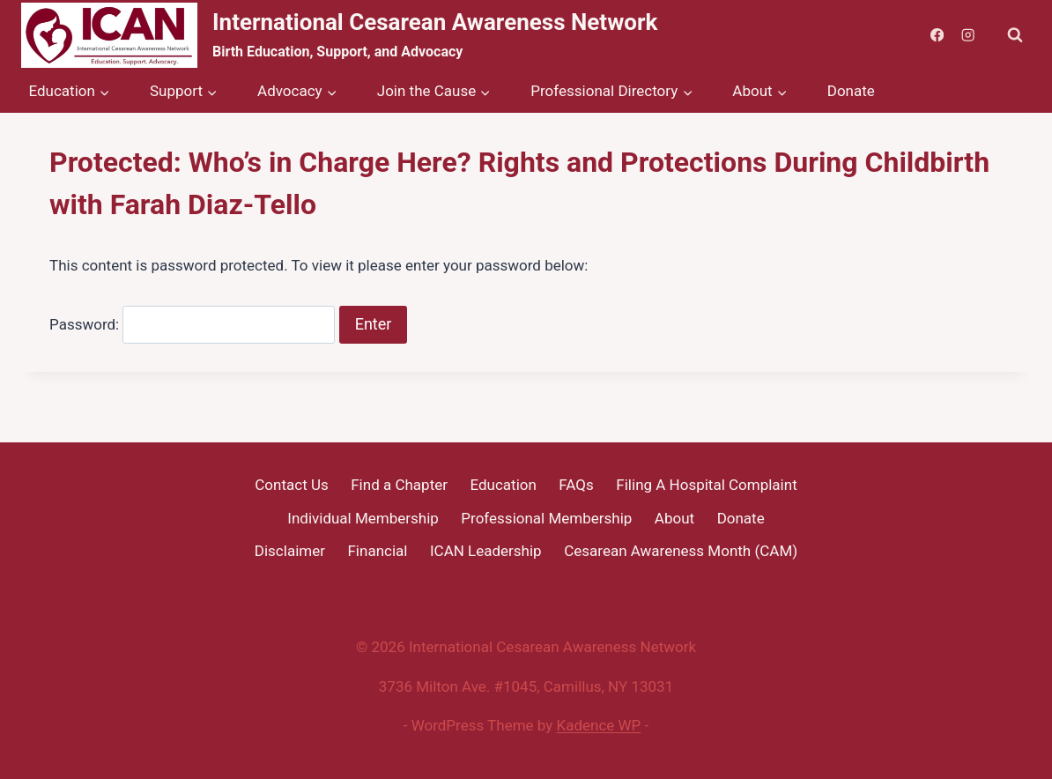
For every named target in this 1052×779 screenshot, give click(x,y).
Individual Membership (363, 518)
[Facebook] (937, 35)
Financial (377, 551)
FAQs (576, 484)
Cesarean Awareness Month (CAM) (680, 551)
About (674, 518)
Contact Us (291, 484)
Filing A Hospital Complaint (706, 484)
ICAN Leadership (486, 551)
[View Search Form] (1015, 35)
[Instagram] (968, 35)
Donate (851, 91)
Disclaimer (290, 551)
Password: (192, 324)
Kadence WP (599, 725)
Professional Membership (546, 518)
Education (503, 484)
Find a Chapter (399, 484)
